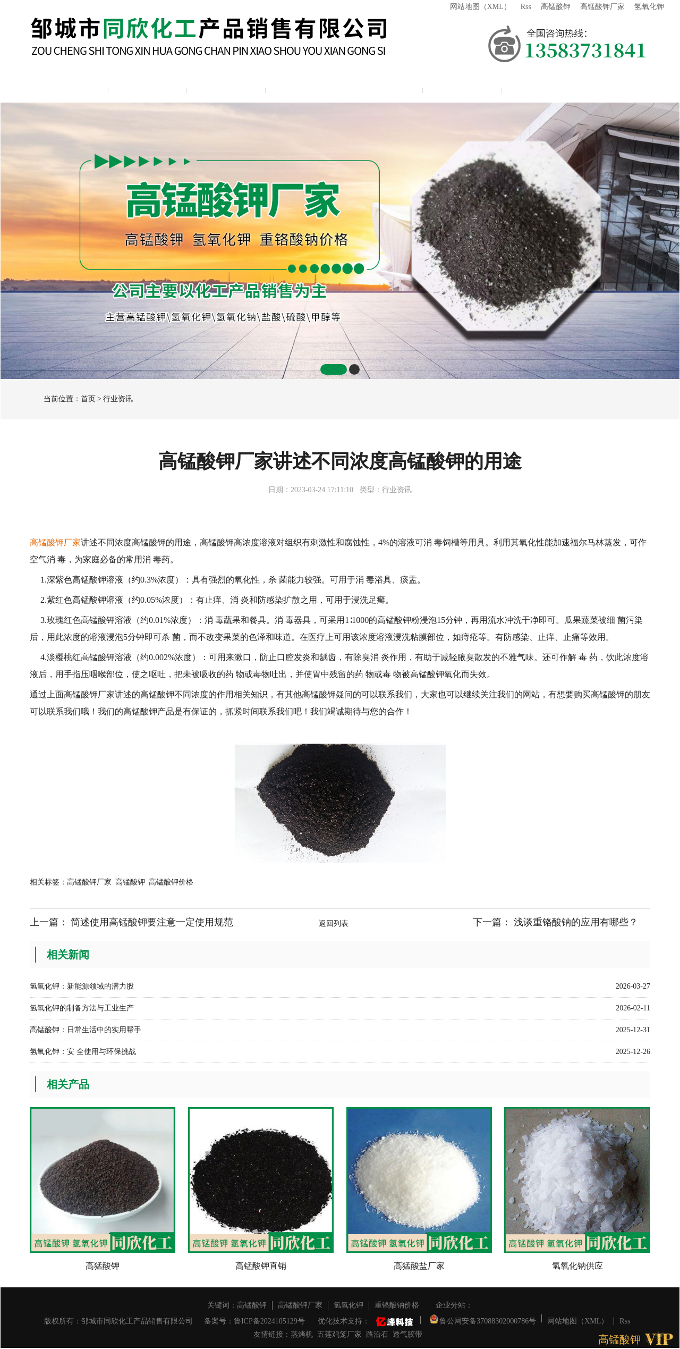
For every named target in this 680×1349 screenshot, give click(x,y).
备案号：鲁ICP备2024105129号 (254, 1321)
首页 (88, 399)
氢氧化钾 (649, 7)
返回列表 (333, 924)
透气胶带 (407, 1334)
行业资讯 (118, 399)
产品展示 (226, 87)
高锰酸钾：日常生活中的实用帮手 (85, 1030)
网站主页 (69, 87)
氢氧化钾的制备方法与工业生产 (82, 1008)
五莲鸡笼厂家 (339, 1334)
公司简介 (148, 87)
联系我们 (462, 87)
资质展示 (384, 87)
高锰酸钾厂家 (602, 7)
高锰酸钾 (556, 7)
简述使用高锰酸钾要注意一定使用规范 (152, 922)
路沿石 (377, 1334)
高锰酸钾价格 (171, 882)
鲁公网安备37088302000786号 (483, 1318)
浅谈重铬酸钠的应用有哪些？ (576, 922)
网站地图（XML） (480, 7)
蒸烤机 (302, 1334)
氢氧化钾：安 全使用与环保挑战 (83, 1052)
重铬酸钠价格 (397, 1305)
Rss (526, 7)
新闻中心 (305, 87)
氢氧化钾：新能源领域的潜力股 (82, 986)
